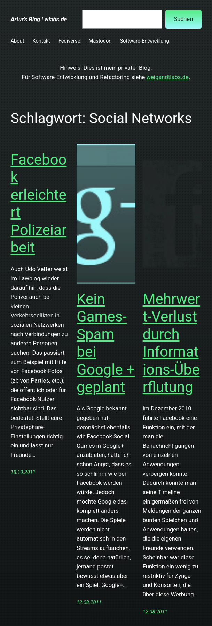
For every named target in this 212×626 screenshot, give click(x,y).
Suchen (183, 19)
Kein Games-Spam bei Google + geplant (106, 343)
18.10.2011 (22, 472)
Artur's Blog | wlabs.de (38, 19)
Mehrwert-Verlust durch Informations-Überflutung (171, 343)
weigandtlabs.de (168, 77)
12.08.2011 (89, 602)
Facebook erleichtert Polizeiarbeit (38, 203)
